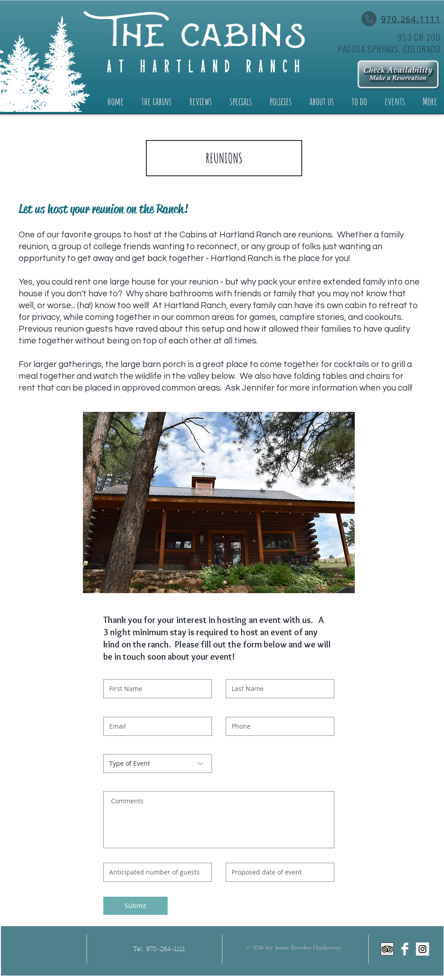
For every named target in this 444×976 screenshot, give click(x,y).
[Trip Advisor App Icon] (387, 949)
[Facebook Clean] (404, 949)
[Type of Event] (157, 763)
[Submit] (135, 906)
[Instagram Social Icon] (422, 949)
